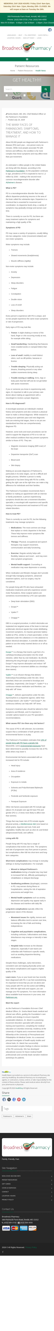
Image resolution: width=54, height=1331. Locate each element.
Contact (5, 1192)
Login (39, 38)
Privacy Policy (8, 1199)
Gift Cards (6, 1184)
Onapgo (9, 695)
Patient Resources (25, 71)
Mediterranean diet (28, 824)
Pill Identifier (30, 35)
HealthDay (19, 1088)
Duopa (8, 652)
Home (12, 71)
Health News (13, 95)
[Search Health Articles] (22, 89)
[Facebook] (50, 30)
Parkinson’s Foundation (15, 171)
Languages (11, 35)
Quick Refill (43, 35)
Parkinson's (7, 1116)
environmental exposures (30, 746)
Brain (29, 1116)
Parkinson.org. (11, 997)
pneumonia (15, 892)
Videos (28, 95)
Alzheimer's (10, 182)
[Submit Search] (45, 89)
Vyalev (8, 675)
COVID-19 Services (9, 1188)
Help (20, 35)
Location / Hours (14, 38)
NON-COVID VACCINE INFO (11, 1176)
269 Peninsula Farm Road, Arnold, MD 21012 (27, 16)
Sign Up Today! (28, 38)
